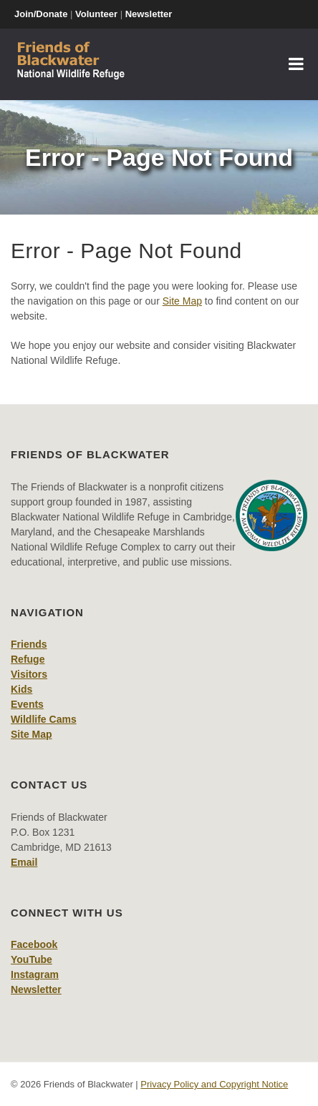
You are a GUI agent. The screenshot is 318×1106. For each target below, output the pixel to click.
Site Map (182, 301)
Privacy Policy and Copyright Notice (214, 1084)
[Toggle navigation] (296, 64)
